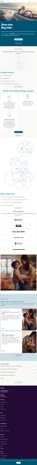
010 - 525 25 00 (4, 391)
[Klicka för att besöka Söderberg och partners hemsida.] (18, 243)
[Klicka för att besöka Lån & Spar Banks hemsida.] (18, 231)
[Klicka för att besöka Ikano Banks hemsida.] (18, 225)
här (17, 35)
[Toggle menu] (33, 1)
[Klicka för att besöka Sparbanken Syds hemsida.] (18, 237)
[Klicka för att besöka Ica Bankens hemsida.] (18, 220)
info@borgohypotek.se (4, 390)
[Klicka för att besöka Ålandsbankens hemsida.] (18, 249)
